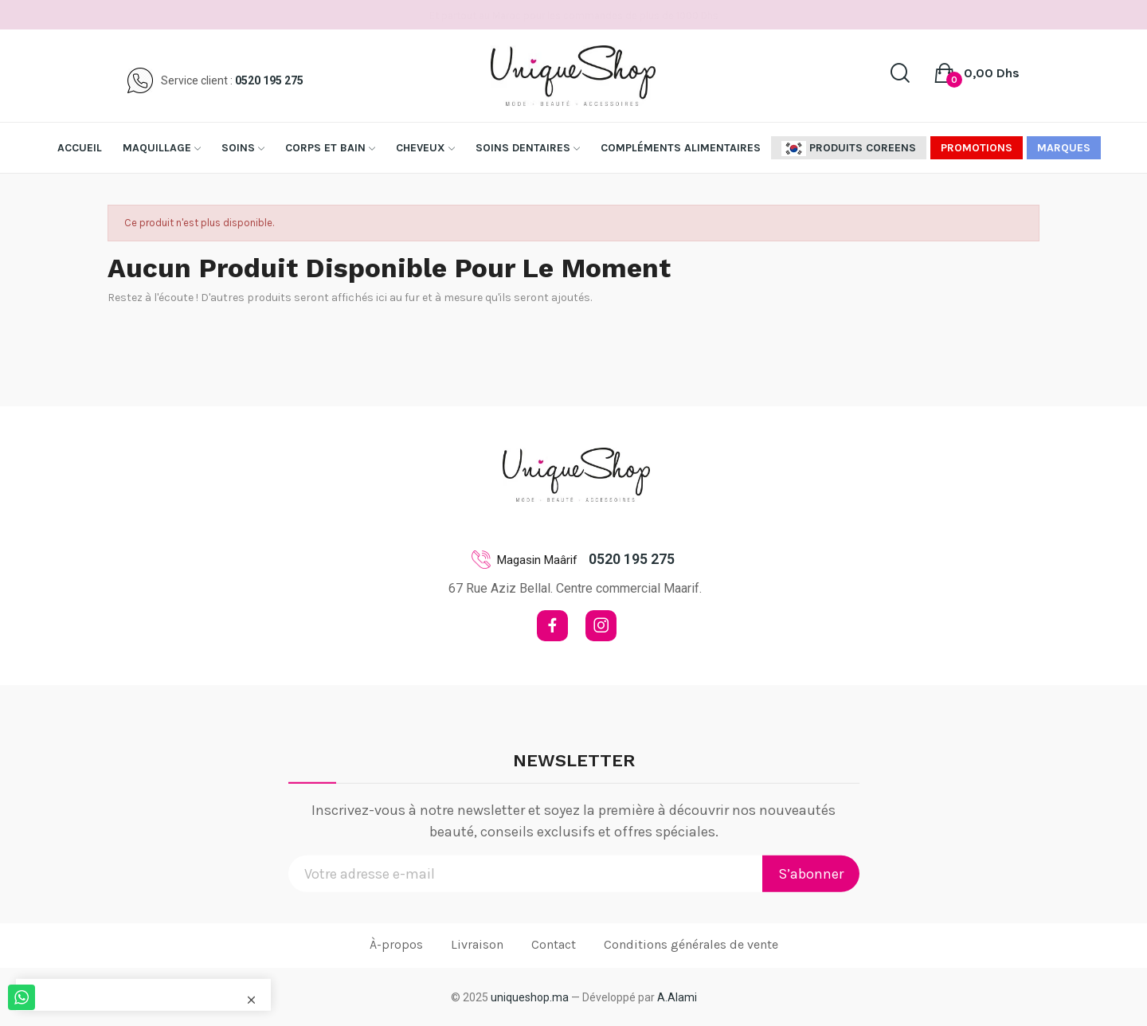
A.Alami (677, 997)
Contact (553, 944)
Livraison (477, 944)
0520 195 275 (269, 80)
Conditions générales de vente (691, 944)
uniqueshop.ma (530, 997)
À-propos (396, 944)
